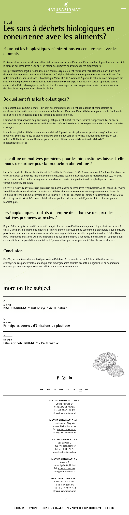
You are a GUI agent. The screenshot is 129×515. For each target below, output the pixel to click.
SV (68, 389)
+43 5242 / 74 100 (66, 410)
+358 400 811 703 (66, 468)
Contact (19, 508)
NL (87, 389)
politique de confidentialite (84, 508)
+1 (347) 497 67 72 (66, 488)
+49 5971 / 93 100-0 (66, 430)
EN (48, 389)
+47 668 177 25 (66, 449)
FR (80, 389)
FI (55, 389)
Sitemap (33, 508)
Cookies (110, 508)
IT (74, 389)
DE (42, 389)
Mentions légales (52, 508)
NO (61, 389)
